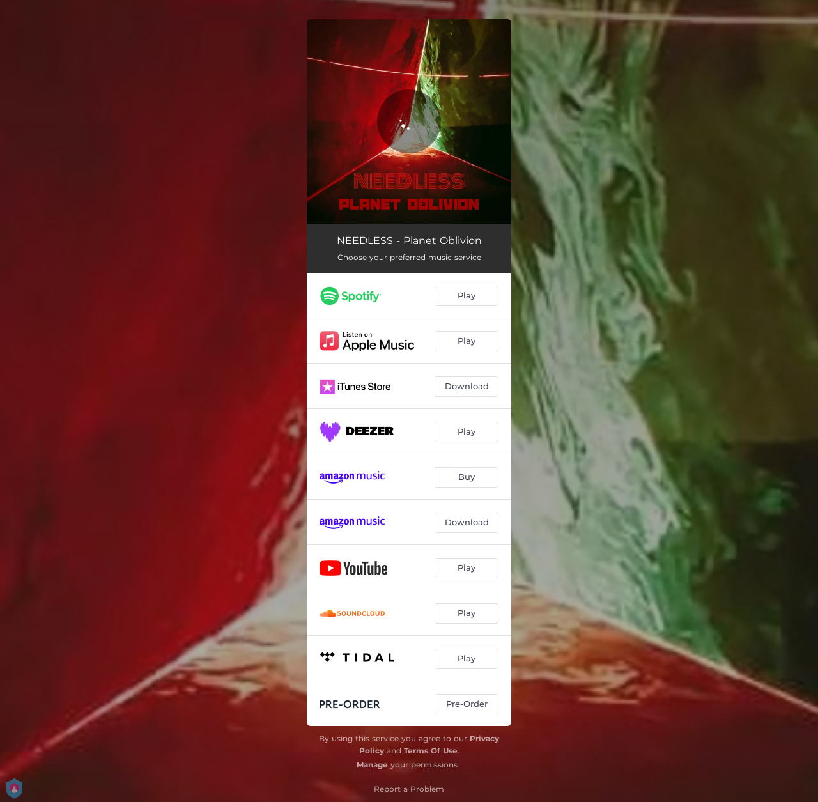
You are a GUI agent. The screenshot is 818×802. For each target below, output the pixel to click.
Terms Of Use (431, 750)
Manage (372, 764)
